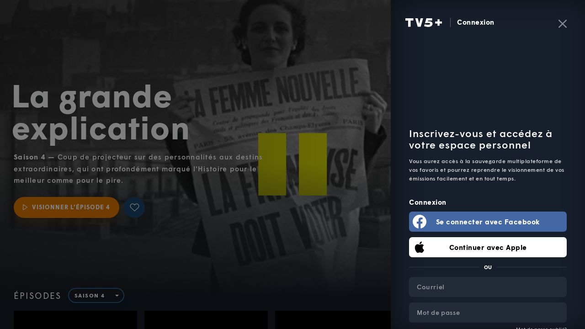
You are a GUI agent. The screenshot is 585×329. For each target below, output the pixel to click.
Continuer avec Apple (488, 247)
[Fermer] (562, 24)
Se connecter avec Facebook (488, 222)
